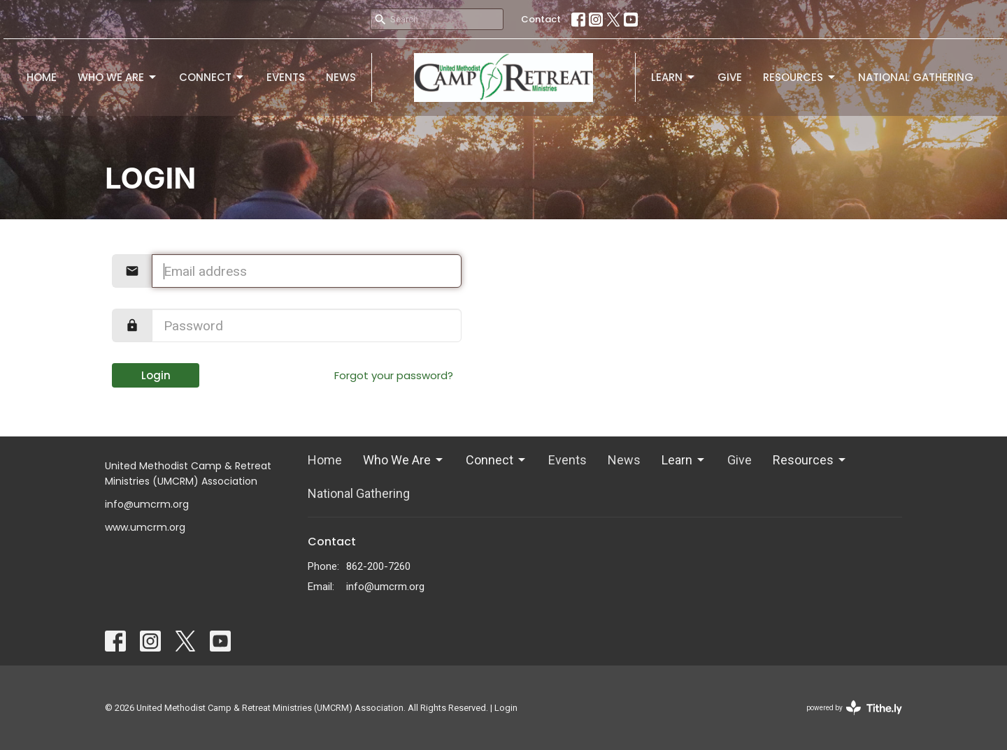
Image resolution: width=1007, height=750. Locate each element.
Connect (212, 77)
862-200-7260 (378, 566)
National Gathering (915, 77)
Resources (800, 77)
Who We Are (118, 77)
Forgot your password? (393, 375)
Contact (541, 19)
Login (156, 375)
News (341, 77)
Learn (674, 77)
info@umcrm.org (385, 586)
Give (729, 77)
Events (285, 77)
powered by (854, 707)
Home (42, 77)
